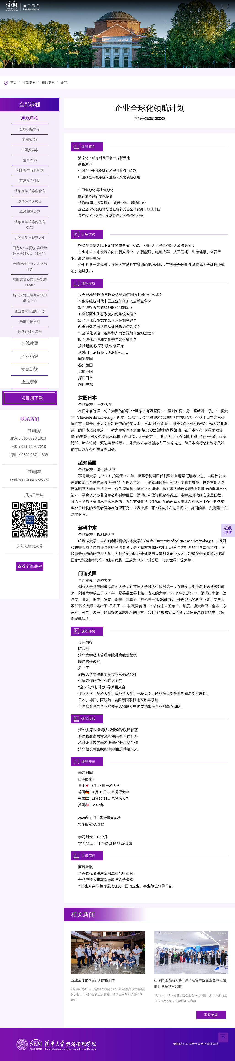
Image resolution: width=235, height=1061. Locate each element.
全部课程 (29, 82)
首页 (13, 82)
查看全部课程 (29, 566)
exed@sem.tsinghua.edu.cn (30, 479)
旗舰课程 (48, 82)
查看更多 (211, 1015)
